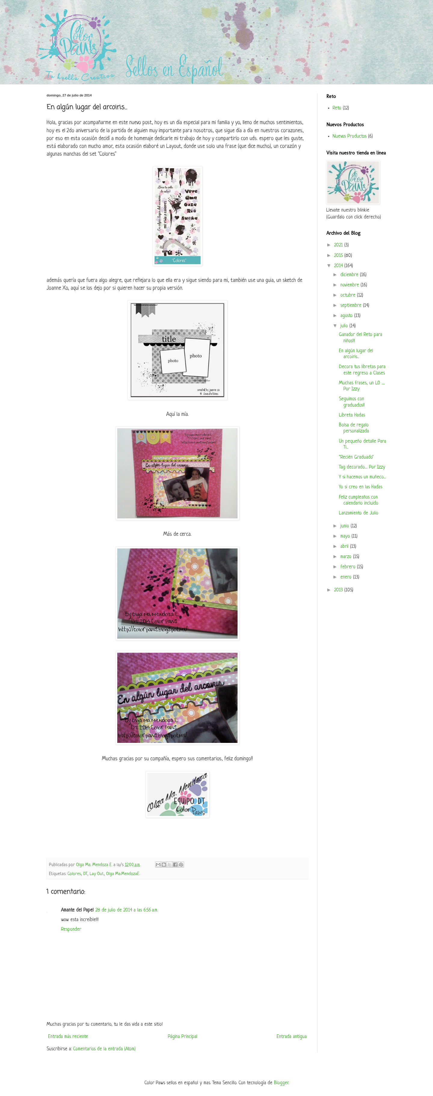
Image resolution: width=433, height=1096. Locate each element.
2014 (339, 266)
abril (345, 546)
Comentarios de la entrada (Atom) (104, 1049)
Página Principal (182, 1037)
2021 (339, 245)
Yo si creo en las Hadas (360, 487)
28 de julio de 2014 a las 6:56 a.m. (126, 910)
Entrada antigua (292, 1037)
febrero (348, 567)
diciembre (350, 275)
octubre (348, 295)
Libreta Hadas (352, 415)
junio (345, 526)
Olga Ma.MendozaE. (123, 874)
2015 (339, 255)
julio (344, 326)
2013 (339, 590)
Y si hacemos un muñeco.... (362, 477)
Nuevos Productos (350, 136)
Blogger (281, 1083)
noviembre (350, 285)
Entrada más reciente (68, 1037)
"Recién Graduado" (356, 457)
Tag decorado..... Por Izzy (362, 467)
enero (346, 577)
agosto (347, 316)
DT (85, 874)
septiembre (351, 305)
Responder (71, 929)
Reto (337, 108)
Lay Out (97, 874)
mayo (346, 536)
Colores (74, 874)
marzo (346, 557)
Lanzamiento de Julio (358, 513)
